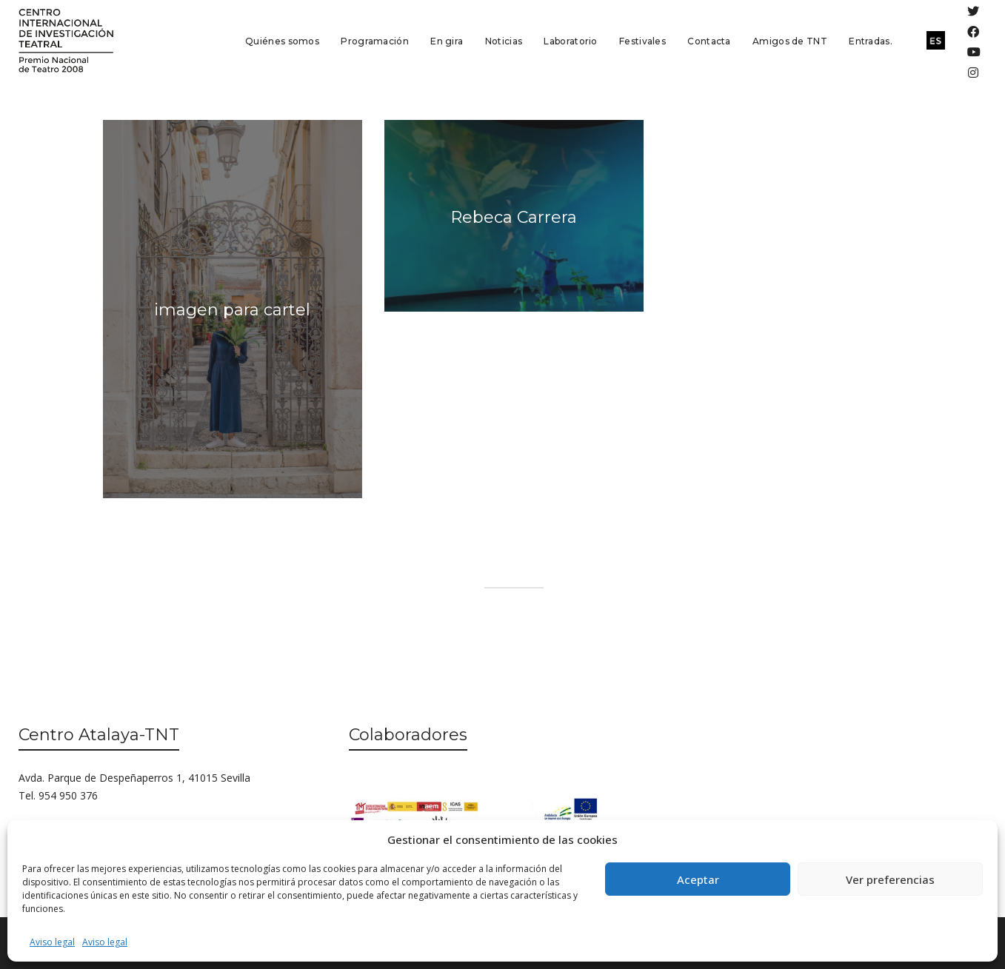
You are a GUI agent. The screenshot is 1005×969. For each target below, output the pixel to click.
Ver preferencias (890, 879)
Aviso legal (52, 942)
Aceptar (698, 879)
